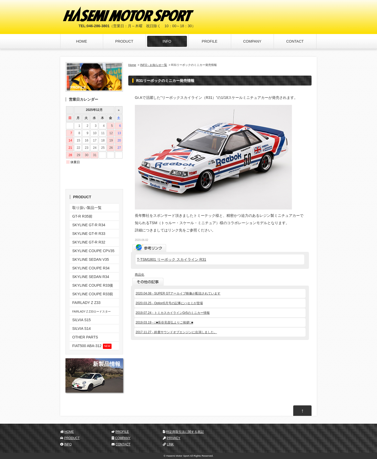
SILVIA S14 (81, 328)
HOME (81, 41)
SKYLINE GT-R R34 (88, 225)
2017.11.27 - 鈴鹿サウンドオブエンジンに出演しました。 (176, 332)
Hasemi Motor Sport (177, 455)
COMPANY (252, 41)
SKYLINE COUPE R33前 (92, 294)
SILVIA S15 (81, 320)
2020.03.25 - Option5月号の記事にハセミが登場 (169, 303)
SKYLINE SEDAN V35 (90, 259)
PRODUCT (124, 41)
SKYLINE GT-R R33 (88, 233)
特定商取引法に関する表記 (185, 432)
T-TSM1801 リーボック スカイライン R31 (171, 259)
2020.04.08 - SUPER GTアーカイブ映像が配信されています (178, 293)
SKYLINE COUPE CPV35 (93, 251)
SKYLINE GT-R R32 (88, 242)
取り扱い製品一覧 (87, 208)
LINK (170, 444)
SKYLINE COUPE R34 (90, 268)
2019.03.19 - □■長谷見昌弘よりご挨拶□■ (164, 322)
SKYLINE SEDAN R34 (90, 277)
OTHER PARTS (85, 337)
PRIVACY (173, 438)
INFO (167, 41)
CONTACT (295, 41)
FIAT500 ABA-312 (92, 346)
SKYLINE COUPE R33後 (92, 285)
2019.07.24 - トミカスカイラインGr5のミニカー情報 (173, 313)
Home (132, 64)
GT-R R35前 (82, 216)
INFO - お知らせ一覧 (153, 64)
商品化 (139, 274)
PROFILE (210, 41)
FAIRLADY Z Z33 (86, 303)
